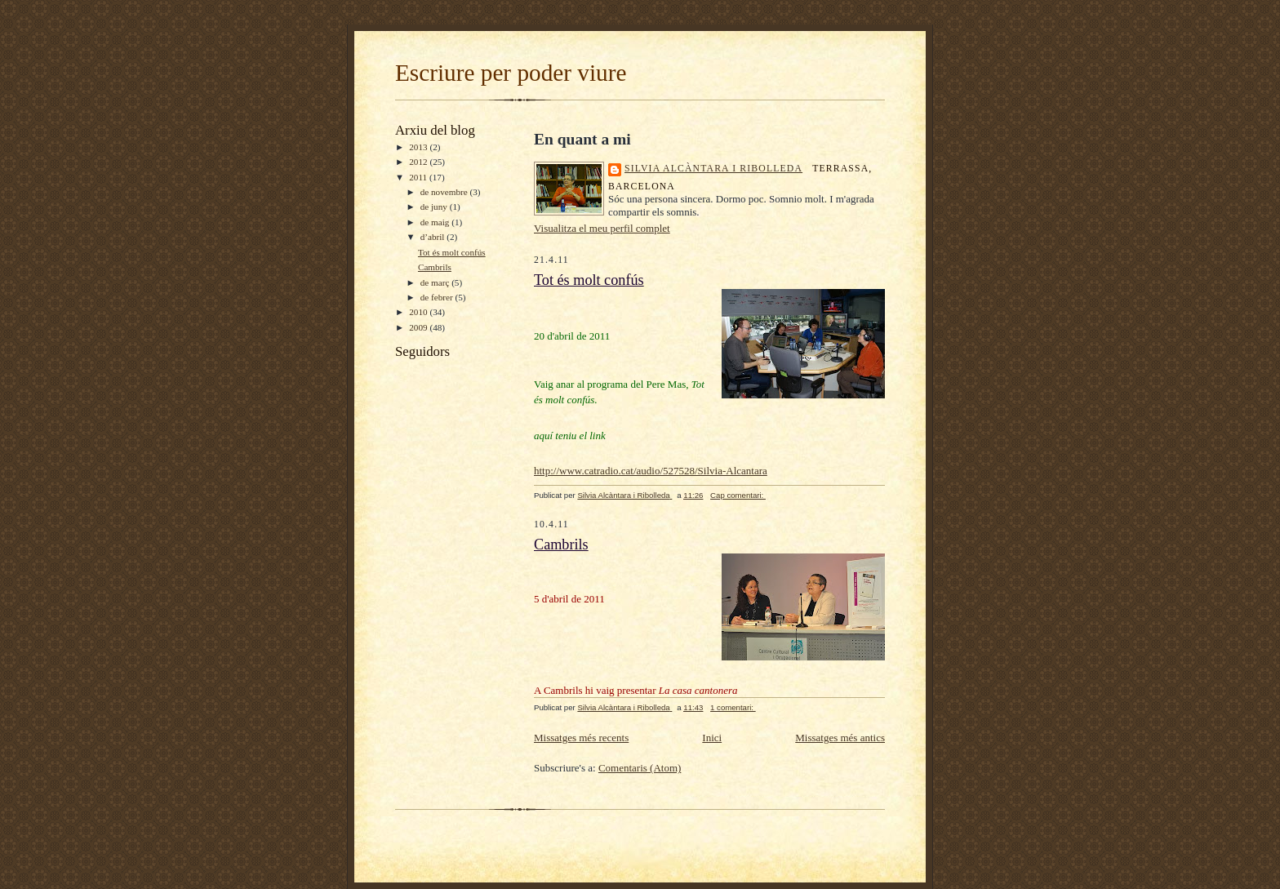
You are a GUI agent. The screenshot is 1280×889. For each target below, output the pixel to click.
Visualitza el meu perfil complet (602, 228)
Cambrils (434, 267)
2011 (419, 177)
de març (435, 282)
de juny (435, 206)
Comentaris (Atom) (639, 768)
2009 (419, 327)
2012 (419, 162)
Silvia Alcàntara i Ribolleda (713, 168)
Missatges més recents (581, 737)
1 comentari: (733, 707)
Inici (712, 737)
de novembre (445, 192)
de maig (435, 222)
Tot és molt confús (452, 252)
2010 (419, 312)
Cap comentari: (738, 495)
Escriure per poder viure (510, 73)
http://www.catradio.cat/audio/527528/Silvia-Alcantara (650, 471)
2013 (419, 147)
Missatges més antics (840, 737)
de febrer (438, 297)
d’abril (433, 237)
